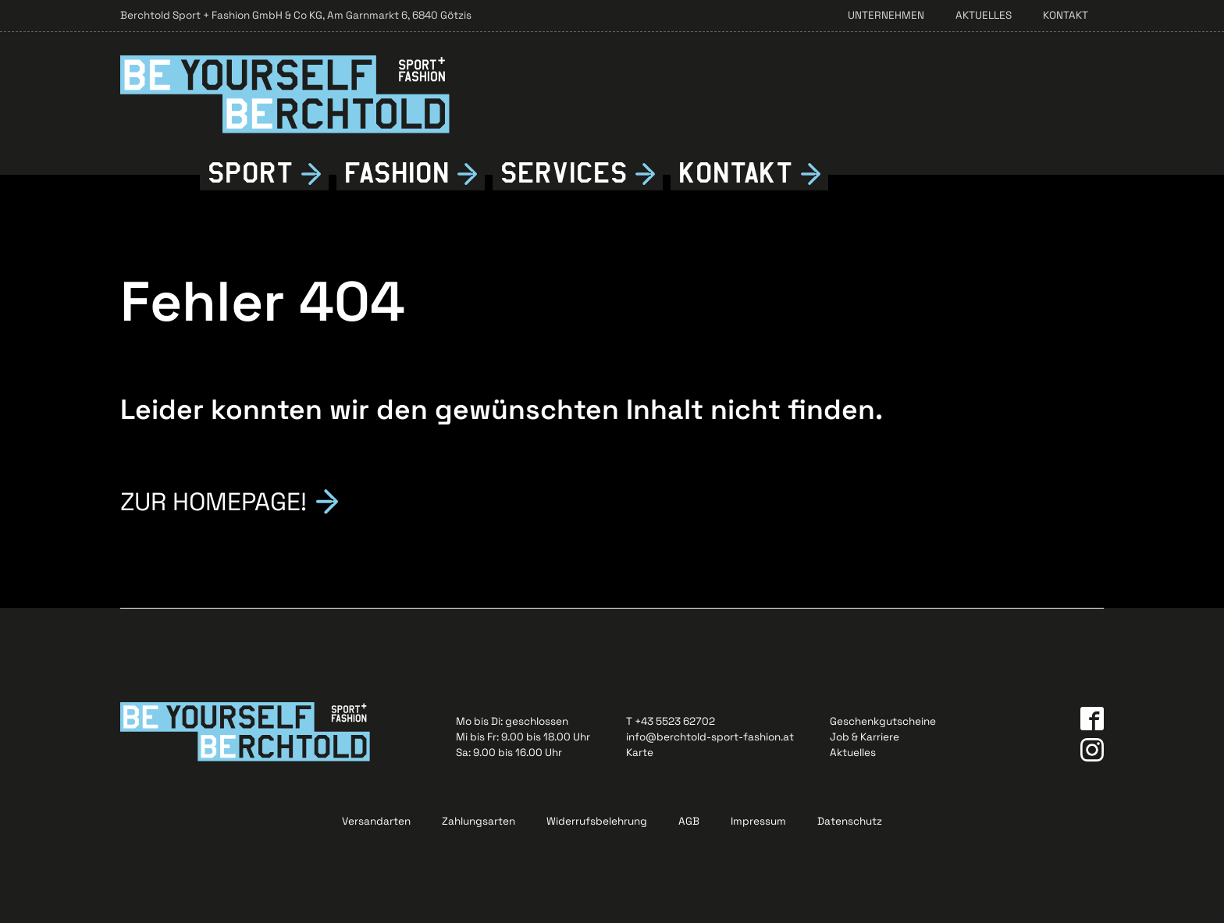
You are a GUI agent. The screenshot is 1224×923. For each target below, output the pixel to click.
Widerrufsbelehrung (596, 821)
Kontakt (1065, 15)
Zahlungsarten (478, 821)
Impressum (758, 821)
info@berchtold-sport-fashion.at (710, 737)
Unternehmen (886, 15)
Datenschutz (849, 821)
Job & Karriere (864, 737)
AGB (688, 821)
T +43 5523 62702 (670, 721)
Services (564, 173)
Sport (251, 173)
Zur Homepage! (213, 500)
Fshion (397, 173)
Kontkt (736, 173)
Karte (639, 752)
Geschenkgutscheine (883, 721)
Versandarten (376, 821)
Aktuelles (983, 15)
